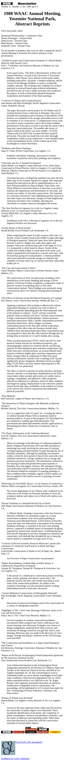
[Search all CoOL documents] (28, 742)
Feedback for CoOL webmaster (15, 758)
